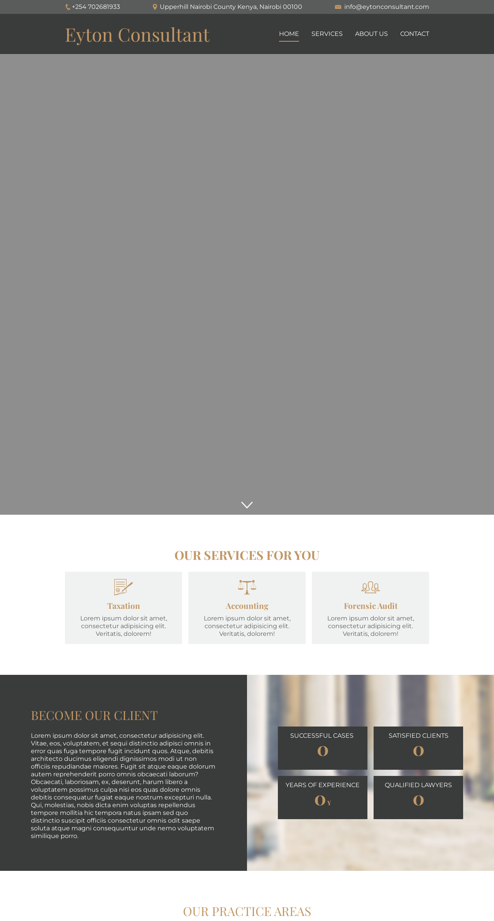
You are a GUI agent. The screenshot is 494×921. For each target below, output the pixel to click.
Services (327, 33)
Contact (414, 33)
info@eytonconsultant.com (386, 6)
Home (289, 33)
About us (371, 33)
